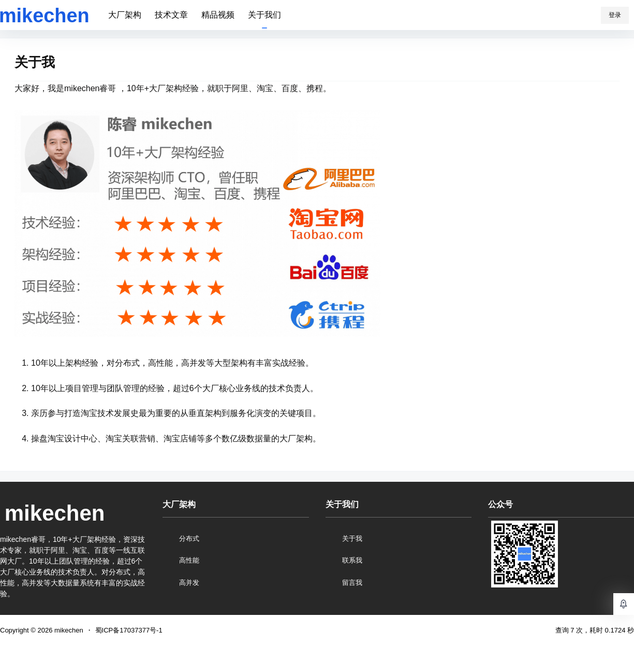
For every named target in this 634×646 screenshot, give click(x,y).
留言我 (352, 582)
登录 (615, 15)
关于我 (352, 538)
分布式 (189, 538)
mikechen (67, 630)
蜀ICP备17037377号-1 (129, 630)
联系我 (352, 560)
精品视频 (217, 14)
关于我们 (264, 14)
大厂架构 (124, 14)
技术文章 (171, 14)
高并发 (189, 582)
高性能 (189, 560)
